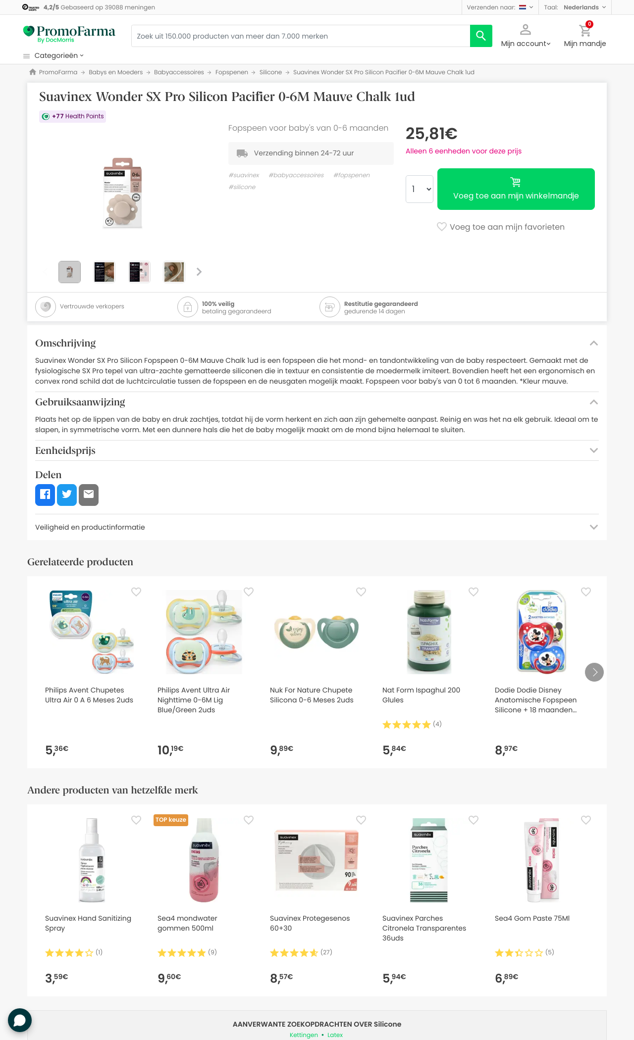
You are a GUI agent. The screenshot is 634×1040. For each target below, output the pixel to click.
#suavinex (243, 175)
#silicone (241, 187)
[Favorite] (136, 592)
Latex (335, 1035)
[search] (481, 36)
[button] (500, 7)
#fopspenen (351, 175)
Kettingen (304, 1035)
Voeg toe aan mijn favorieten (500, 228)
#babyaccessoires (295, 175)
